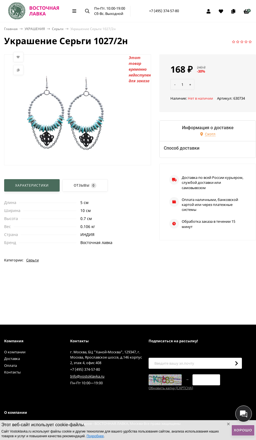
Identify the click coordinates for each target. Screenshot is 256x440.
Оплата (10, 365)
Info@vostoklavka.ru (87, 376)
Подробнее (95, 436)
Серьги (58, 28)
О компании (14, 351)
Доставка (12, 358)
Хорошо (243, 430)
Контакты (12, 372)
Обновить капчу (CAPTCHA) (171, 388)
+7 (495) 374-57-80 (164, 10)
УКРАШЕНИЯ (35, 28)
